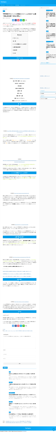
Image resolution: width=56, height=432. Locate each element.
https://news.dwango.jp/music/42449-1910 (21, 193)
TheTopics (3, 2)
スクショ (11, 330)
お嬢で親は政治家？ (17, 47)
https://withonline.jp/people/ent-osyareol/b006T (21, 78)
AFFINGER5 (24, 431)
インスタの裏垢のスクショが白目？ (20, 44)
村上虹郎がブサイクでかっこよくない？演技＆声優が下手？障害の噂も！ (19, 421)
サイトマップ (23, 5)
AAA (4, 330)
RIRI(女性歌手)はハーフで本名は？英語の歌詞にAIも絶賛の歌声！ (21, 414)
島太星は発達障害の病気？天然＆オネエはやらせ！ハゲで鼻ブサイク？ (22, 394)
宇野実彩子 (20, 330)
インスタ (8, 330)
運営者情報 (17, 5)
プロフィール (15, 38)
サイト (4, 358)
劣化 (16, 330)
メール (5, 354)
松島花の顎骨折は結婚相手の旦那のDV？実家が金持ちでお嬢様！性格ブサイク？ (17, 271)
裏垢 (28, 330)
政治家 (24, 330)
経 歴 (14, 41)
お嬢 (6, 330)
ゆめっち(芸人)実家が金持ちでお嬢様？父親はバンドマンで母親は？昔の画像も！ (17, 276)
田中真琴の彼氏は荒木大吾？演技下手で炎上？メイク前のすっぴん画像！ (19, 422)
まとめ (14, 53)
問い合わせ (3, 5)
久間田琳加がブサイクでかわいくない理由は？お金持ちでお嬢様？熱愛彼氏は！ (17, 273)
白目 (25, 330)
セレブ (14, 330)
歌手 (4, 329)
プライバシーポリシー (10, 5)
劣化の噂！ (15, 50)
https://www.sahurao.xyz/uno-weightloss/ (21, 301)
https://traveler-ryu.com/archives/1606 (21, 224)
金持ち (32, 330)
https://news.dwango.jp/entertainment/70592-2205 (21, 257)
